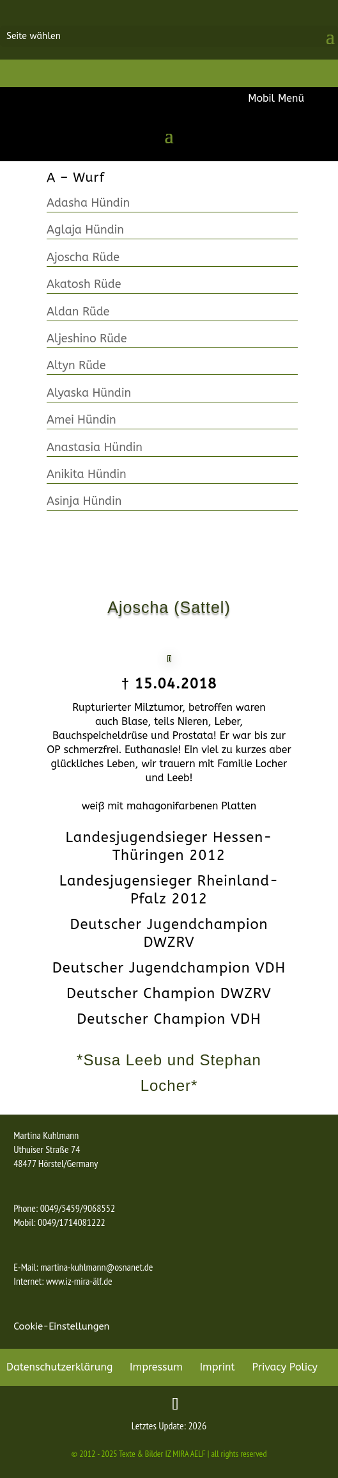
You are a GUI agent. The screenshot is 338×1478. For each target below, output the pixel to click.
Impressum (156, 1367)
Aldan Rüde (78, 312)
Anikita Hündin (87, 474)
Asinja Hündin (84, 501)
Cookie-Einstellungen (61, 1326)
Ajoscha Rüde (83, 257)
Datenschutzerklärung (59, 1367)
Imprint (217, 1367)
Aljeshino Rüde (87, 338)
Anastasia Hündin (94, 447)
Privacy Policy (285, 1367)
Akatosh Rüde (84, 284)
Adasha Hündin (88, 203)
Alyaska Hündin (89, 393)
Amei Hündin (81, 420)
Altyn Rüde (76, 365)
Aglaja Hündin (85, 230)
